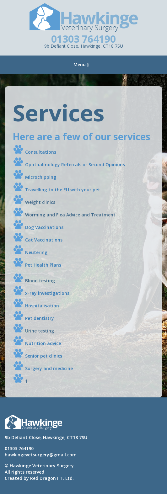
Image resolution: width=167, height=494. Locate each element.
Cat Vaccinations (43, 240)
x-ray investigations (47, 293)
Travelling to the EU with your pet (62, 190)
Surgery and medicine (49, 368)
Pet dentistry (39, 318)
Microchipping (40, 177)
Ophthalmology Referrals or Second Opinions (75, 164)
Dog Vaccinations (44, 227)
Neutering (36, 252)
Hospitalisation (42, 306)
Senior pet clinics (43, 356)
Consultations (40, 152)
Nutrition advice (43, 343)
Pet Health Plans (43, 265)
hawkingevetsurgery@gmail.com (41, 455)
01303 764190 (83, 38)
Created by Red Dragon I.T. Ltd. (39, 478)
